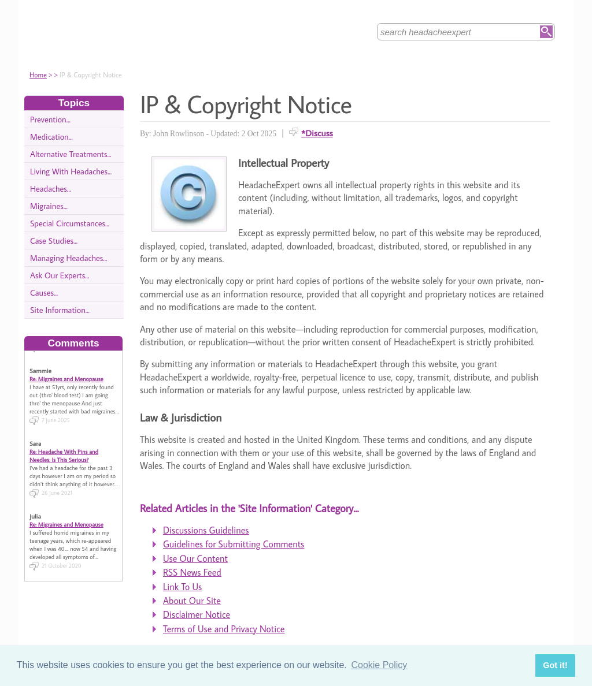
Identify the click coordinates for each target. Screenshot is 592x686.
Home (38, 74)
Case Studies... (53, 240)
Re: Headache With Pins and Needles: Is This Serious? (63, 452)
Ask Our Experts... (59, 275)
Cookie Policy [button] (379, 665)
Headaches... (50, 188)
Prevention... (50, 119)
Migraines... (49, 205)
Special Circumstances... (69, 223)
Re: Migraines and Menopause (66, 375)
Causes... (44, 292)
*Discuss (317, 133)
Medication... (51, 136)
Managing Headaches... (68, 257)
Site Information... (60, 309)
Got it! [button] (555, 665)
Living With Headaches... (71, 171)
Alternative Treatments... (71, 153)
